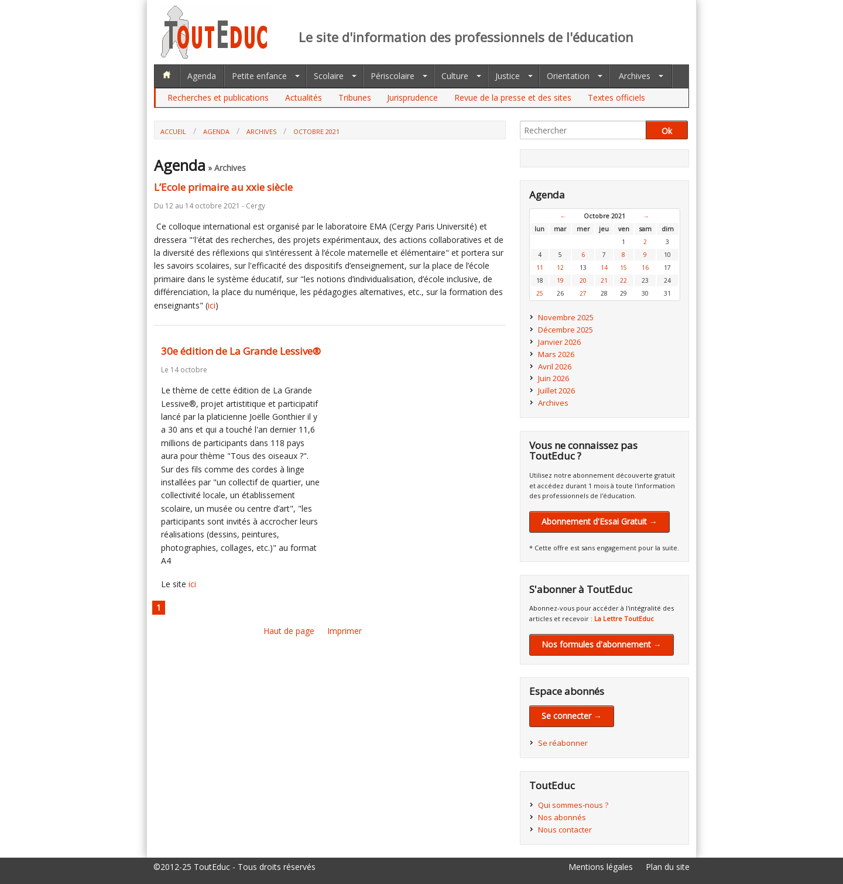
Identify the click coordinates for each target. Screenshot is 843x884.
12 (560, 267)
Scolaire (329, 75)
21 (604, 280)
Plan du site (668, 866)
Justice (507, 75)
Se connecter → (572, 715)
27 (583, 293)
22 (623, 280)
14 (604, 267)
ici (211, 305)
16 (645, 267)
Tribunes (354, 97)
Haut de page (288, 630)
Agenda (201, 75)
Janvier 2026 (559, 342)
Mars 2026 (556, 354)
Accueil (173, 131)
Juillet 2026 (556, 390)
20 (583, 280)
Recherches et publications (218, 97)
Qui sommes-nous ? (573, 805)
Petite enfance (259, 75)
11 (539, 267)
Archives (634, 75)
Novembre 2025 (566, 317)
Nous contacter (565, 829)
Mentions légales (600, 866)
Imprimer (344, 630)
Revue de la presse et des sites (512, 97)
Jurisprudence (412, 97)
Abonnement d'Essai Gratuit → (599, 521)
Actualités (303, 97)
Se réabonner (563, 743)
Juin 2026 (553, 378)
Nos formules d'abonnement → (602, 644)
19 (560, 280)
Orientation (568, 75)
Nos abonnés (562, 817)
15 (623, 267)
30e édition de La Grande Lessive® (241, 351)
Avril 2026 (554, 366)
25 (539, 293)
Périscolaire (392, 75)
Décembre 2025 (565, 329)
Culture (454, 75)
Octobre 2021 (316, 131)
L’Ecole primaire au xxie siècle (223, 187)
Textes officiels (616, 97)
